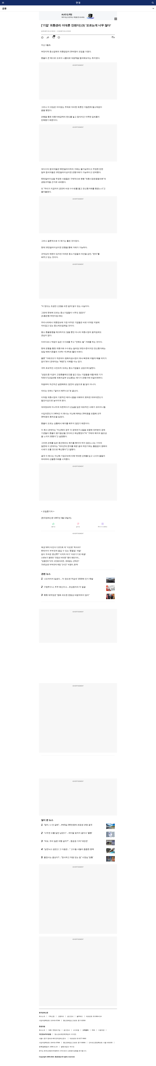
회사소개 (42, 1016)
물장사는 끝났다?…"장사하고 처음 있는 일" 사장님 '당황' (68, 857)
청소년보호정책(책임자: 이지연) (65, 1034)
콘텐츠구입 (56, 1030)
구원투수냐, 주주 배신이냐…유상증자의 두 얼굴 (65, 587)
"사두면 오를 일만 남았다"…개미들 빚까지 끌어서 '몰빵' (68, 833)
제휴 (49, 1030)
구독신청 (51, 1016)
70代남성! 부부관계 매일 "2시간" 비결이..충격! (59, 564)
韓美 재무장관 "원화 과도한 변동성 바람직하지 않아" (66, 595)
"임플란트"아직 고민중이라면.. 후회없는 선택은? (60, 561)
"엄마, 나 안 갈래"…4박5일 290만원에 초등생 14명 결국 (68, 825)
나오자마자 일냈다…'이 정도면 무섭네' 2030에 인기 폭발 (68, 579)
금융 (4, 8)
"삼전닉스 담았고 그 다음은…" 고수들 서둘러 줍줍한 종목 (69, 849)
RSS (93, 1030)
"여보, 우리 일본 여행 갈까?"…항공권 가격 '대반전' (66, 841)
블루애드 (80, 1016)
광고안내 (70, 1016)
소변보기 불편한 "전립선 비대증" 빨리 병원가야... (60, 558)
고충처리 (61, 1016)
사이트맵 (76, 1030)
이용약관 (101, 1030)
